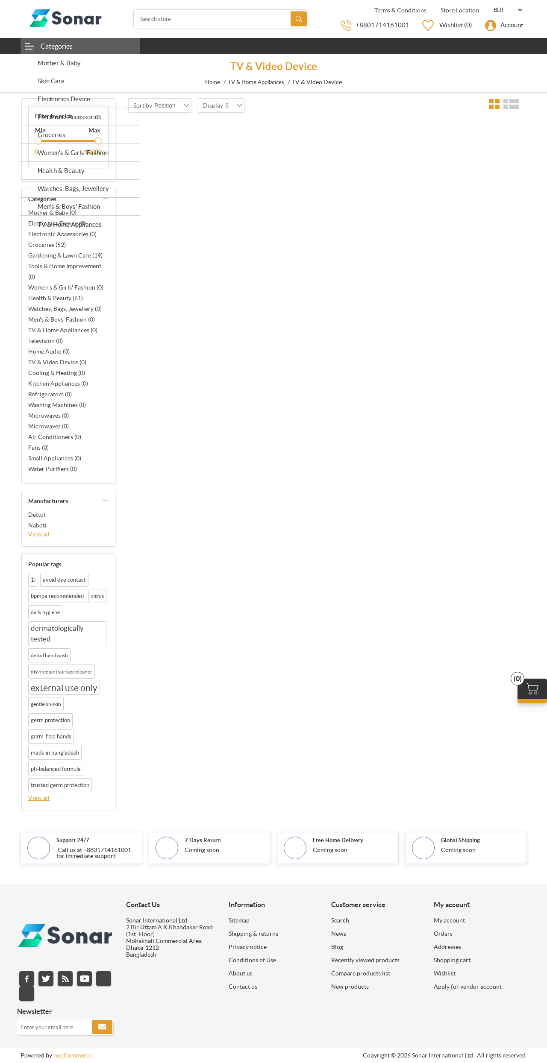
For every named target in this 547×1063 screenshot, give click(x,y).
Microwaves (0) (48, 415)
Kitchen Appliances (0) (58, 383)
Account (511, 25)
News (338, 933)
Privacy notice (248, 946)
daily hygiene (45, 612)
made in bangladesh (55, 753)
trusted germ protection (60, 785)
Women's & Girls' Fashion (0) (65, 287)
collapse (98, 115)
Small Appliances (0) (54, 458)
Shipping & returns (253, 933)
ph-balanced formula (56, 769)
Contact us (243, 986)
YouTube (84, 978)
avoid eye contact (64, 580)
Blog (337, 946)
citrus (97, 596)
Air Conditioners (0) (54, 436)
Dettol (36, 514)
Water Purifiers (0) (52, 469)
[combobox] (165, 105)
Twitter (45, 978)
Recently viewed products (365, 960)
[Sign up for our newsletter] (65, 1027)
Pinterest (26, 993)
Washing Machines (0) (57, 404)
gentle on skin (46, 704)
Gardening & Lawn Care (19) (65, 255)
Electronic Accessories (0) (62, 234)
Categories (57, 46)
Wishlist (445, 973)
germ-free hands (51, 736)
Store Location (459, 10)
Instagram (103, 978)
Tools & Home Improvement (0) (64, 271)
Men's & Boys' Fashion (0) (61, 319)
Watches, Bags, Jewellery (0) (65, 308)
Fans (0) (38, 447)
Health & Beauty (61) (55, 298)
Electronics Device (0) (57, 223)
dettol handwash (49, 655)
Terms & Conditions (399, 10)
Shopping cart (452, 960)
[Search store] (221, 18)
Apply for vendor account (468, 986)
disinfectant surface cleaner (61, 671)
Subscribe (102, 1027)
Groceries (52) (47, 244)
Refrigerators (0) (50, 394)
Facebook (26, 978)
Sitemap (239, 920)
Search (299, 19)
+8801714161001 (382, 25)
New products (350, 986)
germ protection (50, 720)
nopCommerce (72, 1055)
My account (449, 920)
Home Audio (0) (49, 351)
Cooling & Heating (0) (56, 372)
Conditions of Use (252, 960)
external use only (64, 688)
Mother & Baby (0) (52, 212)
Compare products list (360, 973)
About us (241, 973)
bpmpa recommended (57, 596)
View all (39, 534)
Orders (443, 933)
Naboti (37, 525)
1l (33, 580)
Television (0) (45, 340)
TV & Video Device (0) (57, 362)
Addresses (447, 946)
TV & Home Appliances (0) (62, 330)
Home (212, 82)
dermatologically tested (57, 633)
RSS (65, 978)
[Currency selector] (507, 10)
